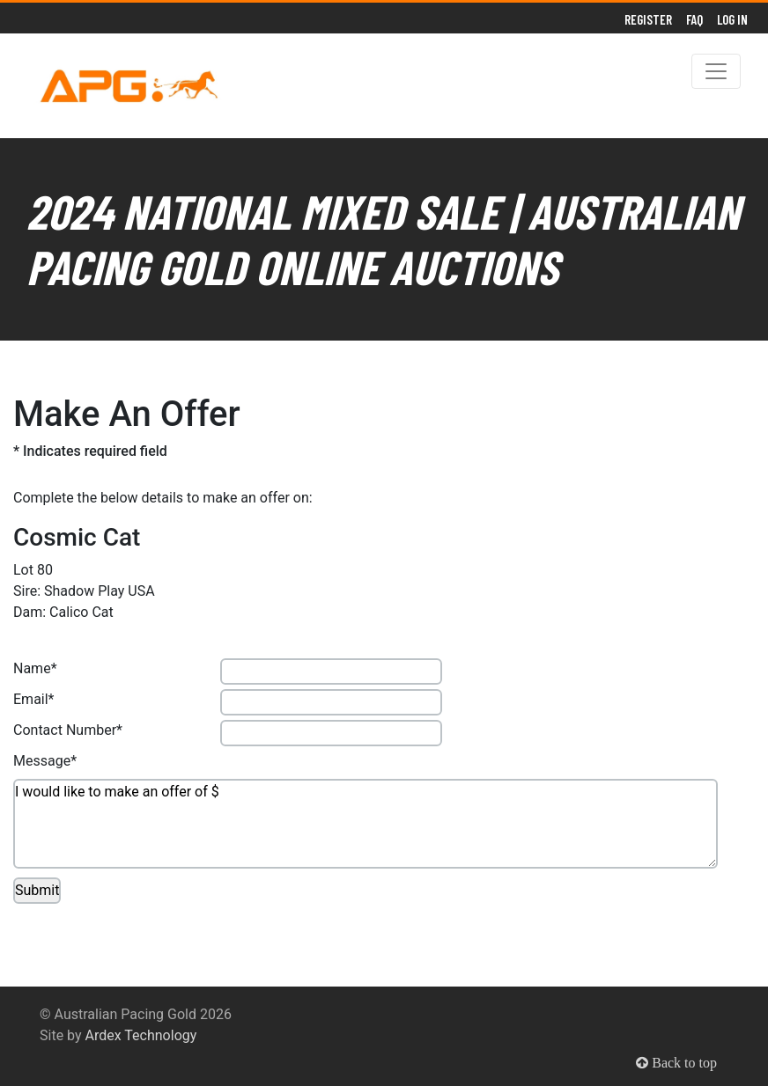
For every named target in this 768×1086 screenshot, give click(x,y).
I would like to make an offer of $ (365, 824)
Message (41, 760)
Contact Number (64, 730)
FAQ (694, 19)
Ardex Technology (141, 1035)
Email (30, 699)
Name (32, 668)
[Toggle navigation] (716, 71)
